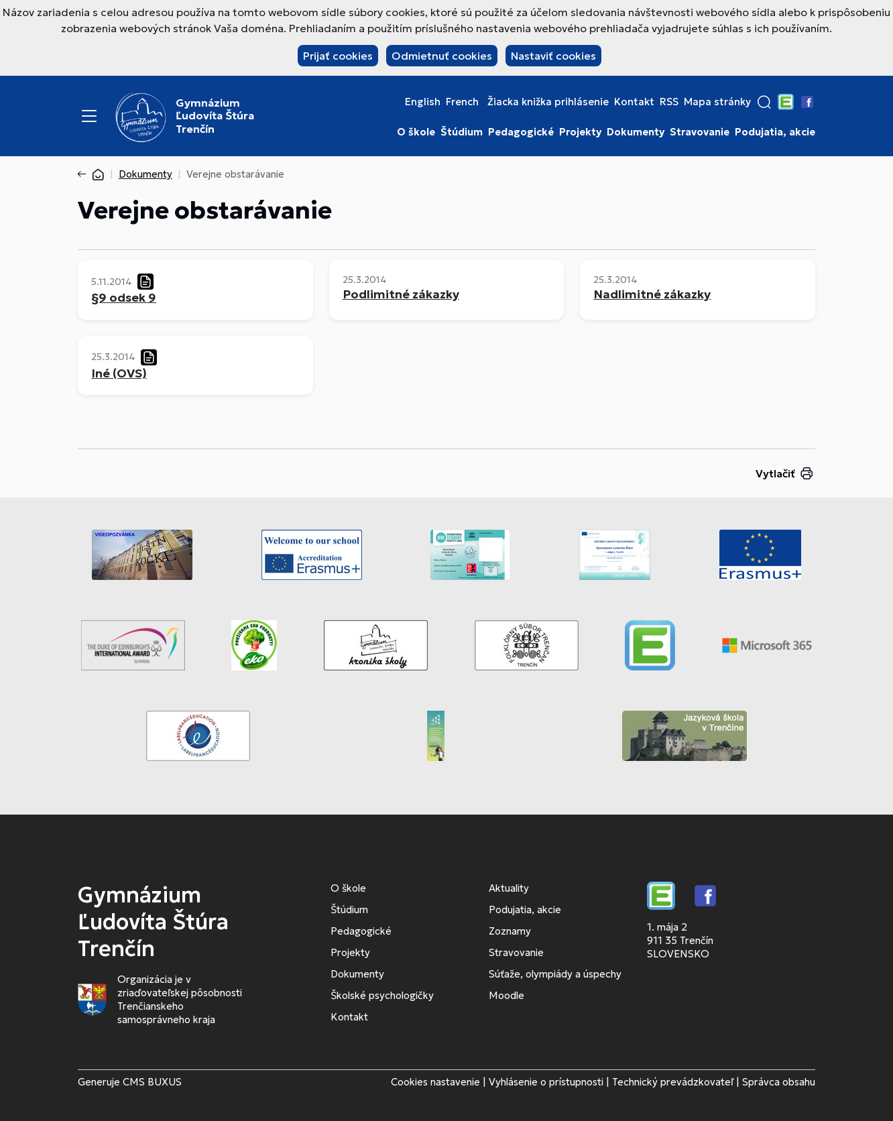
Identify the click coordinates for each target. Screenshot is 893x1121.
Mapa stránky (717, 102)
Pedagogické (521, 132)
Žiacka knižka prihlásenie (548, 102)
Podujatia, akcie (775, 132)
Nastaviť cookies (553, 55)
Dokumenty (635, 132)
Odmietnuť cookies (442, 55)
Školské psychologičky (382, 995)
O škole (416, 132)
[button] (764, 102)
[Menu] (89, 116)
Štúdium (461, 132)
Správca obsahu (778, 1081)
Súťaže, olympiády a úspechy (555, 973)
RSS (669, 102)
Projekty (580, 132)
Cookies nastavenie (435, 1081)
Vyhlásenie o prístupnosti (546, 1081)
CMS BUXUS (152, 1081)
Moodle (506, 995)
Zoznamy (510, 931)
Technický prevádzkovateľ (672, 1081)
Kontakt (634, 102)
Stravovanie (699, 132)
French (462, 102)
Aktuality (509, 888)
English (422, 102)
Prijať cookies (338, 55)
